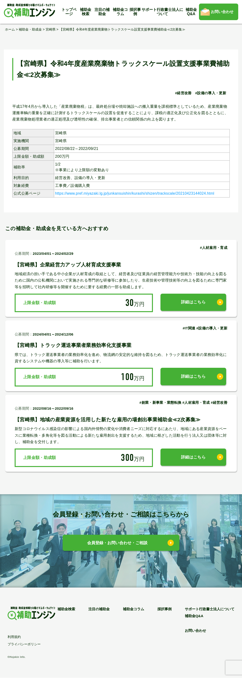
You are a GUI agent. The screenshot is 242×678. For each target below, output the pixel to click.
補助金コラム (120, 12)
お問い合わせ (222, 12)
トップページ (69, 12)
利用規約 (14, 637)
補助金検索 (85, 12)
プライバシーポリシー (24, 644)
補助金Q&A (191, 12)
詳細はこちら (193, 302)
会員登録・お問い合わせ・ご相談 (117, 543)
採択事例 (135, 12)
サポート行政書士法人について (162, 12)
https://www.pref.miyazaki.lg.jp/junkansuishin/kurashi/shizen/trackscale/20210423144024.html (137, 193)
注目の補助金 (102, 12)
